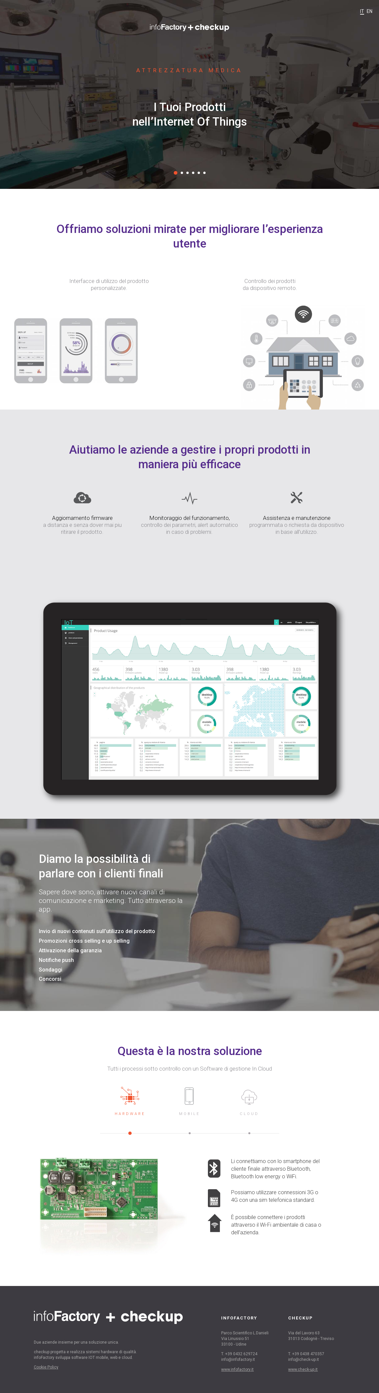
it (362, 11)
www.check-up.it (303, 1369)
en (369, 11)
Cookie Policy (46, 1367)
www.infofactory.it (237, 1369)
